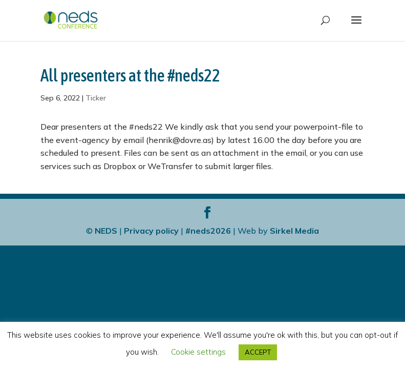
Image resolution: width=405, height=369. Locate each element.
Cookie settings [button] (198, 352)
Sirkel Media (294, 230)
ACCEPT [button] (258, 352)
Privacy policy (151, 230)
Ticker (96, 97)
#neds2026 (208, 230)
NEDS (106, 230)
